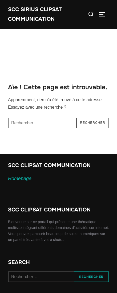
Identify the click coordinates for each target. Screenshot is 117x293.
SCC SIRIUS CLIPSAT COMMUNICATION (35, 14)
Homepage (19, 178)
